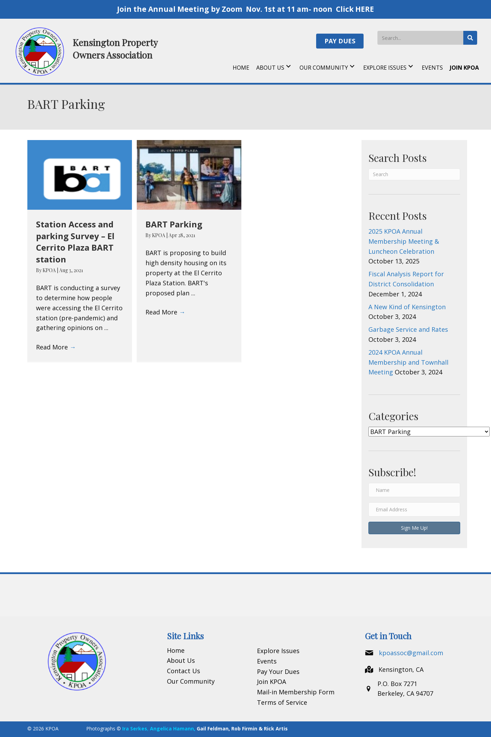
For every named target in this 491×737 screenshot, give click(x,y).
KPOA (50, 270)
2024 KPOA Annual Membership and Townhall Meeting (408, 362)
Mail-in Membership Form (295, 692)
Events (267, 661)
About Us (181, 660)
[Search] (414, 174)
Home (176, 650)
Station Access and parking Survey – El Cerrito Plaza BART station (75, 241)
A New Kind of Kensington (407, 307)
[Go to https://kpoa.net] (86, 51)
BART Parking (173, 224)
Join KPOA (271, 681)
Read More (56, 347)
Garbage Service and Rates (408, 329)
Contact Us (183, 671)
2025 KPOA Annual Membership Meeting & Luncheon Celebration (403, 241)
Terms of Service (282, 702)
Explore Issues (278, 651)
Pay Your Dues (278, 671)
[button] (340, 41)
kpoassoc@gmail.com (411, 653)
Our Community (191, 681)
